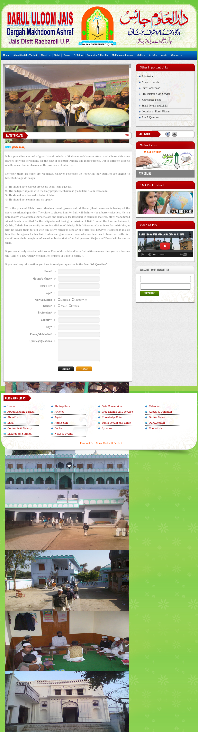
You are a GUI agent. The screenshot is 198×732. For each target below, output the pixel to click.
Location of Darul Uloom (156, 111)
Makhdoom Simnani (122, 55)
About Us (45, 55)
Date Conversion (151, 88)
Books (67, 55)
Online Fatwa (157, 417)
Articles (153, 55)
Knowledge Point (151, 99)
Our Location (157, 422)
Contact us (176, 55)
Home (6, 55)
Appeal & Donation (160, 411)
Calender (154, 406)
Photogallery (62, 406)
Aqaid (164, 55)
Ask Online (145, 173)
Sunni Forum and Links (155, 105)
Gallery (141, 55)
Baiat (57, 55)
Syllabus (78, 55)
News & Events (150, 82)
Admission (148, 76)
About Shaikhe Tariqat (25, 55)
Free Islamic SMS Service (156, 93)
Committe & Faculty (97, 55)
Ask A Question (150, 117)
